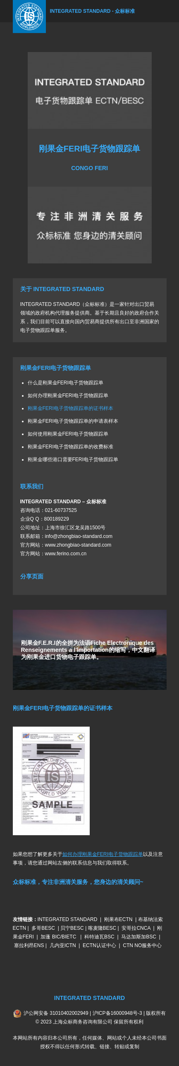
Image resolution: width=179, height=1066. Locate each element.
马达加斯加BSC (138, 937)
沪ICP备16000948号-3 (117, 1013)
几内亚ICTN (63, 945)
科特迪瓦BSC (99, 937)
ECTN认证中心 (99, 945)
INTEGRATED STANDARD (68, 919)
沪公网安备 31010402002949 (56, 1013)
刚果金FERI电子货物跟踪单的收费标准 (70, 447)
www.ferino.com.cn (66, 554)
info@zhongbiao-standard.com (79, 536)
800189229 (56, 519)
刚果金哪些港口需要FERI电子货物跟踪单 (73, 459)
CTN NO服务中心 (142, 945)
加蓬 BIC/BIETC (59, 937)
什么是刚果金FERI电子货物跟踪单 (65, 383)
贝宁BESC (72, 928)
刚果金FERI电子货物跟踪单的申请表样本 (73, 421)
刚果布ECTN (118, 919)
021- (50, 510)
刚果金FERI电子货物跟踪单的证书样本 (70, 408)
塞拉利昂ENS (29, 945)
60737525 (66, 510)
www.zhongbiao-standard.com (78, 545)
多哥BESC (43, 928)
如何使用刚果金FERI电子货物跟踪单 (68, 434)
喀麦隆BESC (102, 928)
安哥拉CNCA (136, 928)
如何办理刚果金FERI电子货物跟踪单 (68, 395)
